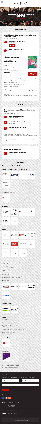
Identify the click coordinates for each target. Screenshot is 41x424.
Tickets (12, 45)
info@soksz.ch (10, 410)
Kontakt (4, 395)
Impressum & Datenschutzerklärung (21, 420)
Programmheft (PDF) (33, 74)
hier (4, 92)
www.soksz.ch (27, 418)
